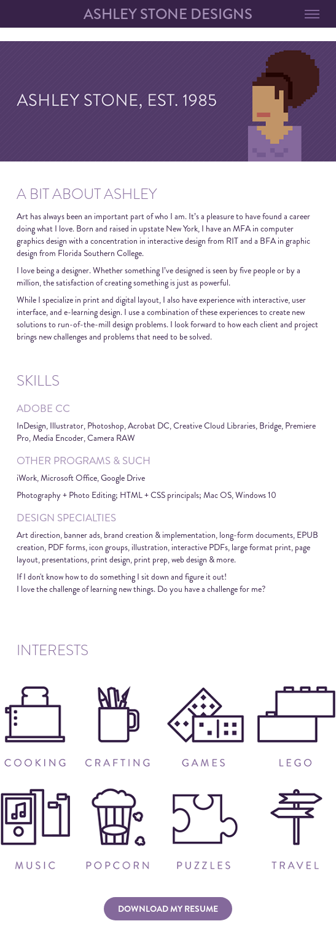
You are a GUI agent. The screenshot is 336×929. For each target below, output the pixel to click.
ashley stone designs (168, 14)
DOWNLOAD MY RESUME (168, 909)
